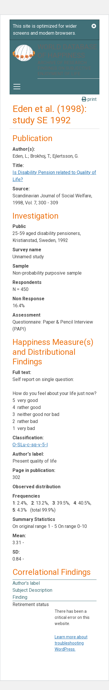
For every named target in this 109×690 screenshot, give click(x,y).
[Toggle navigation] (16, 86)
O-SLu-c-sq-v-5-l (30, 444)
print (89, 99)
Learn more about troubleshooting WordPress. (71, 643)
